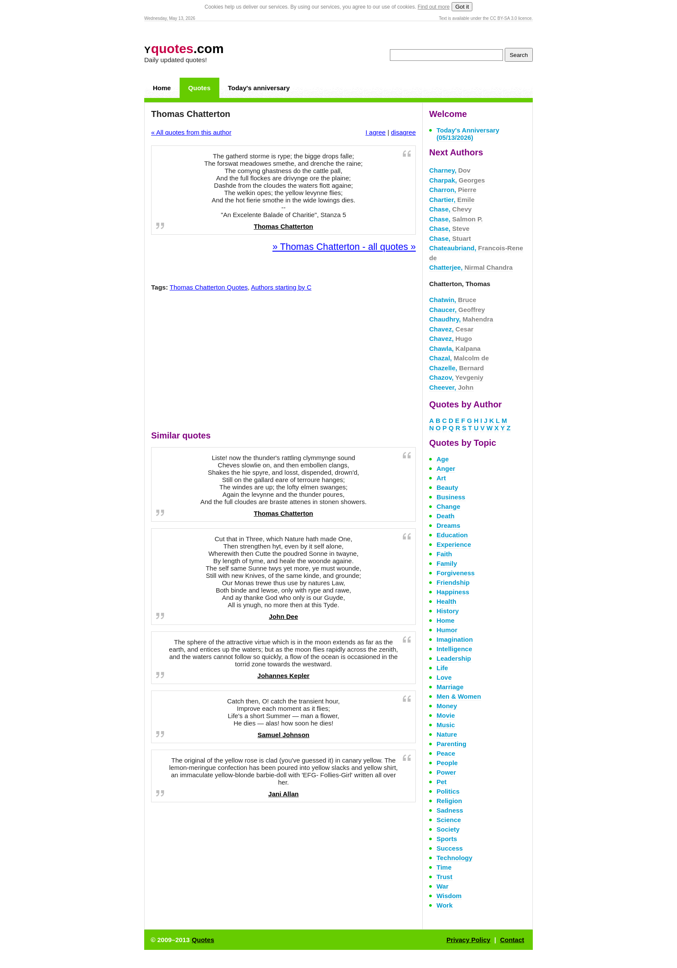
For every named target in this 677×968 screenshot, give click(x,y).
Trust (444, 876)
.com (184, 48)
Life (442, 668)
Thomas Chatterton (283, 226)
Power (446, 772)
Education (452, 535)
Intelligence (454, 649)
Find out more (433, 7)
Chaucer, (457, 309)
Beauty (447, 487)
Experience (454, 544)
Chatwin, (452, 299)
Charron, (452, 189)
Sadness (450, 810)
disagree (403, 132)
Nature (447, 734)
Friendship (453, 582)
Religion (449, 800)
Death (446, 516)
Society (448, 829)
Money (447, 705)
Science (449, 819)
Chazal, (459, 358)
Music (446, 724)
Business (451, 497)
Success (450, 848)
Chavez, (451, 329)
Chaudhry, (461, 319)
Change (448, 506)
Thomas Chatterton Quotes (209, 287)
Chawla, (455, 348)
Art (441, 478)
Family (447, 563)
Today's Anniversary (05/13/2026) (468, 133)
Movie (446, 715)
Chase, (450, 209)
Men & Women (459, 696)
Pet (441, 781)
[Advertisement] (283, 363)
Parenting (451, 743)
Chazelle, (456, 368)
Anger (446, 468)
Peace (446, 753)
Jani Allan (283, 794)
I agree (376, 132)
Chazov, (456, 377)
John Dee (283, 616)
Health (446, 601)
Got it (462, 6)
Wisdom (449, 895)
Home (162, 87)
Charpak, (457, 180)
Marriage (450, 687)
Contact (512, 939)
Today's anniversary (259, 87)
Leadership (454, 658)
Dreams (448, 525)
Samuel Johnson (283, 734)
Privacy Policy (468, 939)
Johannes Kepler (283, 675)
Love (444, 677)
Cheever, (451, 387)
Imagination (455, 639)
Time (444, 867)
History (448, 611)
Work (444, 905)
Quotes (199, 87)
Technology (454, 857)
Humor (447, 630)
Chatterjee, (470, 267)
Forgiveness (456, 573)
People (447, 762)
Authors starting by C (281, 287)
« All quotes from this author (191, 132)
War (443, 886)
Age (443, 459)
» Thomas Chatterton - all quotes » (344, 246)
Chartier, (452, 199)
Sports (447, 838)
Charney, (450, 170)
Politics (448, 791)
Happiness (453, 592)
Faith (444, 554)
